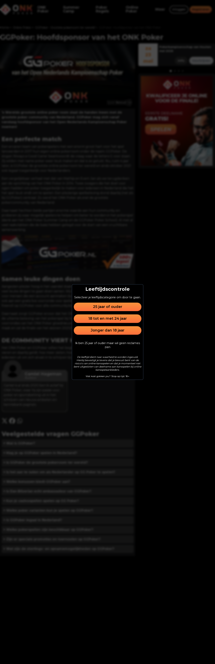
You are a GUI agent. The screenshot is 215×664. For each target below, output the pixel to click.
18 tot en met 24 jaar (107, 318)
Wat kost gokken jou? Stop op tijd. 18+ (107, 376)
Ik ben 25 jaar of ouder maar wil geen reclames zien (107, 345)
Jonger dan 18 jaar (107, 330)
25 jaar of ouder (107, 307)
